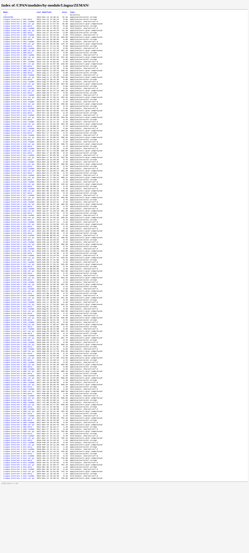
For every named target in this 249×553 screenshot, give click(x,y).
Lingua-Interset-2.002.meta (17, 28)
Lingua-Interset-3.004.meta (17, 448)
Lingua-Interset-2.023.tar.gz (18, 193)
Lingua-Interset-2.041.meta (17, 326)
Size (65, 12)
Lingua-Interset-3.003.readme (18, 443)
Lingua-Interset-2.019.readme (18, 160)
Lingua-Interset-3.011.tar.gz (18, 506)
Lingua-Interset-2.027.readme (18, 221)
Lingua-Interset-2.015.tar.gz (18, 132)
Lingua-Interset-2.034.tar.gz (18, 277)
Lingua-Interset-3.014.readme (18, 527)
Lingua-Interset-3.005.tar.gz (18, 461)
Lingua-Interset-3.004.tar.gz (18, 453)
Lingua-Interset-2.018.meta (17, 150)
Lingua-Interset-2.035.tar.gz (18, 285)
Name (6, 12)
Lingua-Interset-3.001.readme (18, 428)
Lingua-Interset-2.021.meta (17, 173)
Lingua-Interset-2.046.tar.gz (18, 369)
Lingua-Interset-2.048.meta (17, 379)
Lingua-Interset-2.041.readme (18, 328)
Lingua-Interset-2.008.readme (18, 76)
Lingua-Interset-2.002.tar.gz (18, 33)
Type (73, 12)
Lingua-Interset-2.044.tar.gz (18, 354)
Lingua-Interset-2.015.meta (17, 127)
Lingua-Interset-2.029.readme (18, 237)
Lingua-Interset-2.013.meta (17, 112)
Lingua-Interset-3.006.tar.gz (18, 468)
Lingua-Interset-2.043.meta (17, 341)
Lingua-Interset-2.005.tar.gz (18, 56)
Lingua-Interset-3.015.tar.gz (18, 537)
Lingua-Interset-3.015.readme (18, 534)
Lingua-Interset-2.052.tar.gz (18, 415)
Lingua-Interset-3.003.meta (17, 440)
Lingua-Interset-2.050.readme (18, 397)
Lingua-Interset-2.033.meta (17, 265)
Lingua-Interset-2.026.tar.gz (18, 216)
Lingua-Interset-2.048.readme (18, 382)
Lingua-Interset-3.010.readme (18, 496)
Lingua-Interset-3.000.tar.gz (18, 422)
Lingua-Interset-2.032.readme (18, 260)
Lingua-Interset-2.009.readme (18, 84)
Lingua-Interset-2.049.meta (17, 387)
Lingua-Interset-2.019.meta (17, 158)
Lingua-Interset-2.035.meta (17, 280)
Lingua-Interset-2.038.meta (17, 303)
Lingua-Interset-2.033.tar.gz (18, 270)
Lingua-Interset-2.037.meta (17, 295)
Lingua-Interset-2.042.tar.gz (18, 338)
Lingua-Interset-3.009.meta (17, 486)
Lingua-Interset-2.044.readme (18, 351)
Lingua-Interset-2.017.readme (18, 145)
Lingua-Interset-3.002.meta (17, 433)
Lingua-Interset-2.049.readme (18, 389)
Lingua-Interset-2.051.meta (17, 402)
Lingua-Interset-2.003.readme (18, 38)
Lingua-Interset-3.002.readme (18, 435)
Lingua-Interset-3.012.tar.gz (18, 514)
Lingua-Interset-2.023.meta (17, 188)
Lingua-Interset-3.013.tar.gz (18, 522)
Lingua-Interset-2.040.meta (17, 318)
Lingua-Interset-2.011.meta (17, 97)
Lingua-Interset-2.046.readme (18, 366)
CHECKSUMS (8, 18)
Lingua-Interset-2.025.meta (17, 204)
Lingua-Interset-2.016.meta (17, 135)
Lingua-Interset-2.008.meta (17, 74)
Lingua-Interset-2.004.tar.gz (18, 48)
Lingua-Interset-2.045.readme (18, 359)
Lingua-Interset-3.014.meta (17, 524)
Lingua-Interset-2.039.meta (17, 310)
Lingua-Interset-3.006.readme (18, 466)
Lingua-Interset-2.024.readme (18, 198)
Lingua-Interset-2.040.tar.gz (18, 323)
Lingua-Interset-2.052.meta (17, 410)
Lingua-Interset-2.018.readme (18, 153)
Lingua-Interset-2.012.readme (18, 107)
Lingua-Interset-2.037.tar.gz (18, 300)
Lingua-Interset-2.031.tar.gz (18, 254)
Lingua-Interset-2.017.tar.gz (18, 148)
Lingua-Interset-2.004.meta (17, 43)
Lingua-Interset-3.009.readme (18, 489)
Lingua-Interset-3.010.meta (17, 494)
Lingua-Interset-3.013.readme (18, 519)
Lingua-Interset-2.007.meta (17, 66)
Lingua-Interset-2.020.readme (18, 168)
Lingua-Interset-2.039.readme (18, 313)
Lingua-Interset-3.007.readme (18, 473)
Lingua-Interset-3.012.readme (18, 512)
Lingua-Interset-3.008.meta (17, 478)
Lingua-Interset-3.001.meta (17, 425)
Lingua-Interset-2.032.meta (17, 257)
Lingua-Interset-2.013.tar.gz (18, 117)
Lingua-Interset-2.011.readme (18, 99)
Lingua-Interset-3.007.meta (17, 471)
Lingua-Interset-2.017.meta (17, 142)
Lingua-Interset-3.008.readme (18, 481)
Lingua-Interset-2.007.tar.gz (18, 71)
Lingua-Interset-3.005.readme (18, 458)
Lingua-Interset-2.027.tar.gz (18, 224)
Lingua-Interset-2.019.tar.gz (18, 163)
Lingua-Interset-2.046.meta (17, 364)
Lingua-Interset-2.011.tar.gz (18, 102)
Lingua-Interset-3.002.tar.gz (18, 438)
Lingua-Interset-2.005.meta (17, 51)
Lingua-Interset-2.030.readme (18, 244)
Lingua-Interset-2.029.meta (17, 234)
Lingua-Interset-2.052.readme (18, 412)
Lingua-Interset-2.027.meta (17, 219)
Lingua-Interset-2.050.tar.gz (18, 400)
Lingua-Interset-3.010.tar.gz (18, 499)
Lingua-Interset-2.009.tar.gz (18, 86)
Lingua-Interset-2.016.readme (18, 137)
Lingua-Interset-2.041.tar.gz (18, 331)
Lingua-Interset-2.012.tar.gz (18, 109)
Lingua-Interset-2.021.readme (18, 176)
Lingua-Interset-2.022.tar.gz (18, 186)
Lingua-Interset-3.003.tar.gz (18, 445)
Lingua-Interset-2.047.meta (17, 372)
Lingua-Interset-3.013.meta (17, 517)
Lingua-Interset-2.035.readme (18, 282)
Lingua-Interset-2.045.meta (17, 356)
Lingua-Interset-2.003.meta (17, 36)
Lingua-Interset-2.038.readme (18, 305)
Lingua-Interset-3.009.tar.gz (18, 491)
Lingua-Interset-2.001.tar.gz (18, 25)
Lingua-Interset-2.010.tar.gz (18, 94)
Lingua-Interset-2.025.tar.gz (18, 209)
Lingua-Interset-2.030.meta (17, 242)
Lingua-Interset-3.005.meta (17, 456)
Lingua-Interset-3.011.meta (17, 501)
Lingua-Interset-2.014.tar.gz (18, 125)
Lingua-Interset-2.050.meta (17, 394)
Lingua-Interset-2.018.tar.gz (18, 155)
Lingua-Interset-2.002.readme (18, 30)
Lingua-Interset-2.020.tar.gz (18, 170)
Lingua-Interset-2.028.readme (18, 229)
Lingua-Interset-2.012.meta (17, 104)
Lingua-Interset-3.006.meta (17, 463)
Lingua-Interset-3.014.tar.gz (18, 529)
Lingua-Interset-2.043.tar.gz (18, 346)
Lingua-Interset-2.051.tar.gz (18, 407)
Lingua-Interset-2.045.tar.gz (18, 361)
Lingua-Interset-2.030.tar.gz (18, 247)
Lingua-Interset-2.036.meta (17, 288)
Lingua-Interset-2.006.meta (17, 58)
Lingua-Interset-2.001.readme (18, 23)
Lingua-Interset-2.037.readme (18, 298)
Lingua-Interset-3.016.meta (17, 540)
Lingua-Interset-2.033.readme (18, 267)
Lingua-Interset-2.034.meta (17, 272)
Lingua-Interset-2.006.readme (18, 61)
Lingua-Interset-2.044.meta (17, 349)
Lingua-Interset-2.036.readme (18, 290)
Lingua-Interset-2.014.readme (18, 122)
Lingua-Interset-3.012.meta (17, 509)
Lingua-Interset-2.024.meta (17, 196)
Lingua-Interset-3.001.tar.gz (18, 430)
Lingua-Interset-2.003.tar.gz (18, 41)
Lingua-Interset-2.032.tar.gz (18, 262)
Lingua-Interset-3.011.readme (18, 504)
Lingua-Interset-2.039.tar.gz (18, 316)
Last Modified (44, 12)
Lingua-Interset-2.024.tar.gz (18, 201)
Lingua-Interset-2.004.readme (18, 46)
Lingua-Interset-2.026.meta (17, 211)
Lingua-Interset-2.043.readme (18, 344)
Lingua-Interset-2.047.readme (18, 374)
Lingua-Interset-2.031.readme (18, 252)
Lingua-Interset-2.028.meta (17, 226)
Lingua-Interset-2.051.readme (18, 405)
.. (4, 15)
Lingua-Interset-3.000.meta (17, 417)
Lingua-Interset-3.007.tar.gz (18, 476)
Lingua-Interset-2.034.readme (18, 275)
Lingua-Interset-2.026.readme (18, 214)
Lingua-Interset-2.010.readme (18, 92)
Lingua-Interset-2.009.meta (17, 81)
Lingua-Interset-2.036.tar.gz (18, 293)
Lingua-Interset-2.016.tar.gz (18, 140)
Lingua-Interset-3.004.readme (18, 450)
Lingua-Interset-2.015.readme (18, 130)
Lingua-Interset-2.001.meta (17, 20)
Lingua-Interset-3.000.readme (18, 420)
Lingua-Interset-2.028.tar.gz (18, 232)
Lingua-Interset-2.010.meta (17, 89)
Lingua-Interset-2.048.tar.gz (18, 384)
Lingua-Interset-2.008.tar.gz (18, 79)
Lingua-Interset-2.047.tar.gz (18, 377)
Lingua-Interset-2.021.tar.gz (18, 178)
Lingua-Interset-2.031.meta (17, 249)
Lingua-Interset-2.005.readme (18, 53)
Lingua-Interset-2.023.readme (18, 191)
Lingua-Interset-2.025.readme (18, 206)
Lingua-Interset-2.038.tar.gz (18, 308)
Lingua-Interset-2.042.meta (17, 333)
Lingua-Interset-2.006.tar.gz (18, 64)
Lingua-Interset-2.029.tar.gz (18, 239)
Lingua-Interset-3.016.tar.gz (18, 545)
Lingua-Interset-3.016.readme (18, 542)
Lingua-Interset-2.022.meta (17, 181)
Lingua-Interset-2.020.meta (17, 165)
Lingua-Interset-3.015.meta (17, 532)
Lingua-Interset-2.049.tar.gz (18, 392)
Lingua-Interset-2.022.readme (18, 183)
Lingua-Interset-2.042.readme (18, 336)
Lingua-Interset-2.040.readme (18, 321)
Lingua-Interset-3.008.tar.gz (18, 484)
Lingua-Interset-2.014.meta (17, 120)
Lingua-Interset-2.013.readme (18, 114)
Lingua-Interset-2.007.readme (18, 69)
